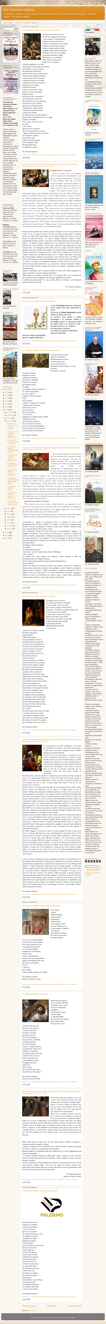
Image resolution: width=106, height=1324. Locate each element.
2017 (7, 535)
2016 (7, 538)
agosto (9, 508)
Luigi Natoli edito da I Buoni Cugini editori (94, 869)
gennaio (9, 529)
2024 (7, 395)
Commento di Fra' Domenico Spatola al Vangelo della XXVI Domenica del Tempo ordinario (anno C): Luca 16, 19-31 (49, 165)
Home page (7, 22)
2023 (7, 398)
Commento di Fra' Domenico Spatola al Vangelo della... (12, 434)
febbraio (9, 526)
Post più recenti (28, 1306)
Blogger (72, 1317)
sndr (60, 1317)
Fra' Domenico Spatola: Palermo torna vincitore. (40, 1191)
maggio (9, 517)
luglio (9, 511)
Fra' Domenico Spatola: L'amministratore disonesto (41, 350)
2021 (7, 404)
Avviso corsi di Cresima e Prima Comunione (38, 301)
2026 (7, 389)
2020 (7, 407)
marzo (9, 523)
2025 (7, 392)
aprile (9, 520)
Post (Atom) (32, 1310)
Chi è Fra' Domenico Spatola (26, 22)
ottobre (9, 418)
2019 (7, 410)
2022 (7, 401)
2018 (7, 532)
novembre (10, 415)
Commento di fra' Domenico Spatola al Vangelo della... (12, 457)
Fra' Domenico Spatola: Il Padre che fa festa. (38, 596)
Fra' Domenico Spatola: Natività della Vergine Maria (41, 906)
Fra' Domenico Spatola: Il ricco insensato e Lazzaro (41, 30)
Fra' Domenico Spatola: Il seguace (35, 994)
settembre (10, 421)
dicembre (10, 412)
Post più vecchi (75, 1306)
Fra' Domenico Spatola (19, 9)
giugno (9, 514)
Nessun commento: (71, 155)
